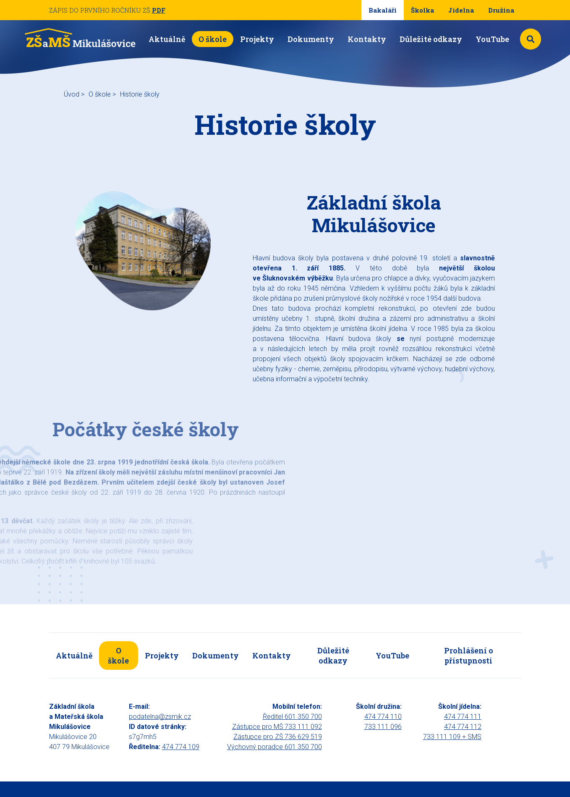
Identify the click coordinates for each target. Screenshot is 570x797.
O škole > (102, 94)
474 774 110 (383, 717)
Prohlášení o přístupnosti (468, 655)
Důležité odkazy (431, 39)
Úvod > (74, 94)
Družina (501, 10)
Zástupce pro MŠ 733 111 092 (277, 727)
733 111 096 (383, 727)
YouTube (492, 39)
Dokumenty (311, 39)
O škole (213, 39)
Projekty (257, 39)
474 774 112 (462, 727)
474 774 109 (180, 747)
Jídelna (461, 10)
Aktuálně (167, 39)
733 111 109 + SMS (452, 737)
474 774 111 (462, 717)
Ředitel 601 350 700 (292, 717)
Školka (422, 10)
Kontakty (367, 39)
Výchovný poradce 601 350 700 (274, 747)
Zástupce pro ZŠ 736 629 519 (277, 737)
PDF (158, 10)
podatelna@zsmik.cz (160, 717)
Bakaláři (383, 10)
